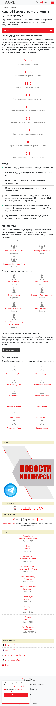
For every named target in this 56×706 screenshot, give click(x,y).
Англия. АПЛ (8, 650)
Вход (43, 2)
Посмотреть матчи (10, 350)
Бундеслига (8, 665)
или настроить (15, 700)
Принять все (15, 695)
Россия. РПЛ (8, 645)
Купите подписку (8, 523)
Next (51, 472)
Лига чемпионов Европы (13, 655)
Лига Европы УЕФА (11, 660)
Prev (5, 472)
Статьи (41, 684)
